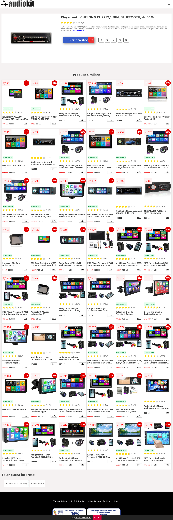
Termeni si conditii (62, 501)
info (25, 123)
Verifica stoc (81, 40)
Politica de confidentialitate (87, 501)
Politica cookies (110, 501)
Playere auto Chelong (16, 483)
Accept (97, 517)
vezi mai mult (78, 30)
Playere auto (37, 483)
